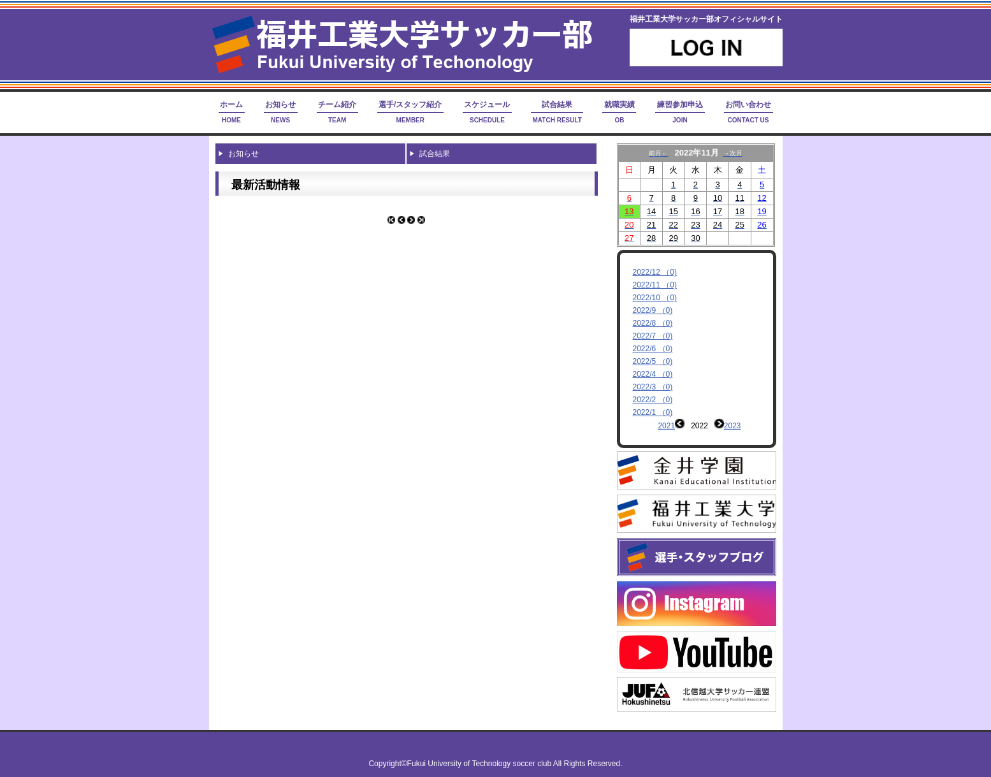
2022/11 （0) (655, 284)
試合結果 (434, 153)
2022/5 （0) (653, 361)
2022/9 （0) (653, 310)
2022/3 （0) (653, 386)
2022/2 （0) (653, 399)
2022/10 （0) (655, 297)
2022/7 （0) (653, 335)
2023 (732, 425)
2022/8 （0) (653, 323)
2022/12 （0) (655, 272)
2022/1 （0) (653, 412)
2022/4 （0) (653, 374)
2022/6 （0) (653, 348)
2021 (666, 425)
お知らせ (243, 153)
